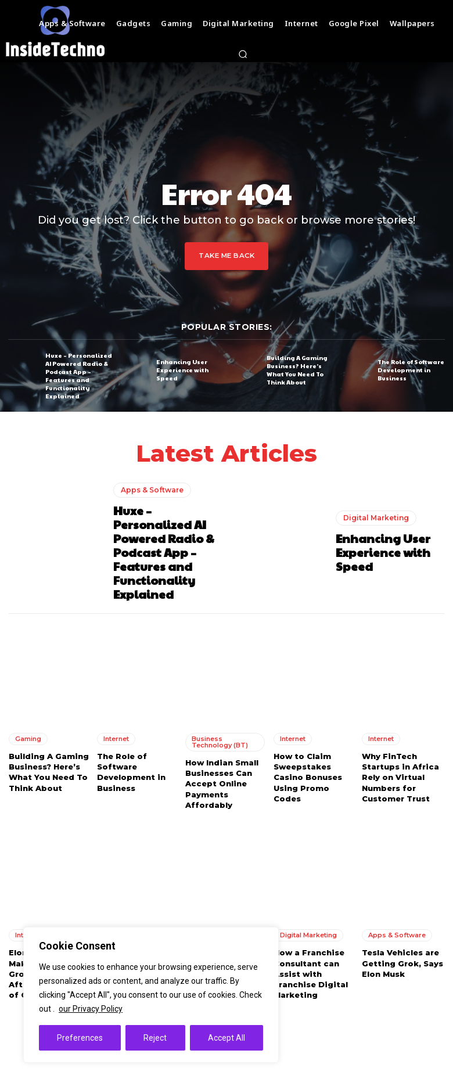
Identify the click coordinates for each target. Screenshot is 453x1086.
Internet (116, 739)
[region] (151, 995)
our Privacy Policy (91, 1008)
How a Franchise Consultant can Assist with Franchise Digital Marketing (311, 973)
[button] (242, 54)
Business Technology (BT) (220, 742)
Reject (155, 1037)
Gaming (28, 739)
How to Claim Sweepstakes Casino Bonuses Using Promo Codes (308, 777)
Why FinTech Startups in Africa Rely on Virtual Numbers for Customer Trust (400, 777)
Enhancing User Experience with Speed (182, 370)
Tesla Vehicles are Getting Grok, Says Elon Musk (402, 963)
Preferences (80, 1037)
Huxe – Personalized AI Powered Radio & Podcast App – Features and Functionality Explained (78, 375)
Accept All (226, 1037)
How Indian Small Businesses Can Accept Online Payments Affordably (221, 784)
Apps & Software (152, 490)
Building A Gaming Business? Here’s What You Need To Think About (297, 370)
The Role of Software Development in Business (411, 370)
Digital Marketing (376, 517)
